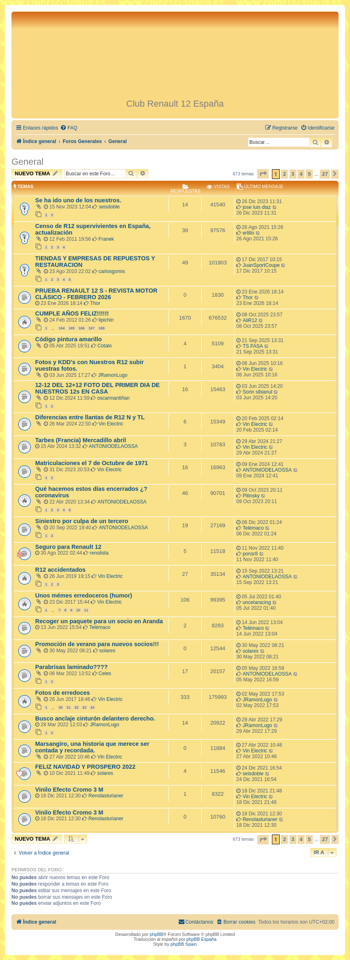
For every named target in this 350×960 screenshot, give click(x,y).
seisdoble (109, 207)
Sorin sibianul (257, 392)
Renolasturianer (105, 796)
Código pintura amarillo (68, 339)
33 (84, 707)
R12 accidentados (60, 569)
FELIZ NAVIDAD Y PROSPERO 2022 (85, 766)
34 (92, 707)
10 (78, 610)
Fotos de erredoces (62, 692)
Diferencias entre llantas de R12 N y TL (90, 417)
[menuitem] (68, 128)
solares (107, 650)
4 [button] (301, 174)
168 (102, 328)
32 (76, 707)
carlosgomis (112, 271)
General (27, 162)
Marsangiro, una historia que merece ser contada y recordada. (92, 747)
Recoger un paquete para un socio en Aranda (99, 621)
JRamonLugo (113, 375)
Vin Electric (254, 369)
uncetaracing (256, 602)
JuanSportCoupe (261, 265)
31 (69, 707)
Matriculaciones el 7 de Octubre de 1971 (91, 463)
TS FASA (252, 346)
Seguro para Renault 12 (68, 547)
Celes (105, 673)
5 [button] (309, 174)
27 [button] (325, 174)
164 (61, 328)
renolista (99, 553)
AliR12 (249, 320)
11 (86, 610)
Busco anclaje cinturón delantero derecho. (95, 718)
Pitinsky (251, 496)
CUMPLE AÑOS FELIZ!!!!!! (72, 313)
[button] (263, 174)
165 (72, 328)
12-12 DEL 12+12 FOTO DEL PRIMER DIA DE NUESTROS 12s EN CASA (97, 388)
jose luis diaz (256, 207)
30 (60, 707)
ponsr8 (250, 554)
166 (82, 328)
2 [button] (284, 174)
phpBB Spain (184, 944)
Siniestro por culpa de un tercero (81, 521)
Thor (95, 303)
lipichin (106, 320)
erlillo (248, 233)
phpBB (156, 934)
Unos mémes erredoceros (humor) (83, 595)
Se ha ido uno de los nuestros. (78, 200)
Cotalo (104, 346)
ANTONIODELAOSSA (113, 446)
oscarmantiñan (113, 398)
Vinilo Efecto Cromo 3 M (69, 789)
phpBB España (201, 939)
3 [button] (293, 174)
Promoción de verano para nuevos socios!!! (97, 644)
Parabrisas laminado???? (71, 667)
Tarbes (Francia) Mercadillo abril (80, 440)
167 (91, 328)
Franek (106, 239)
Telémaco (253, 528)
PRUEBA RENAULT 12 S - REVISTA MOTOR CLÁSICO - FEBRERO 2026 (96, 293)
